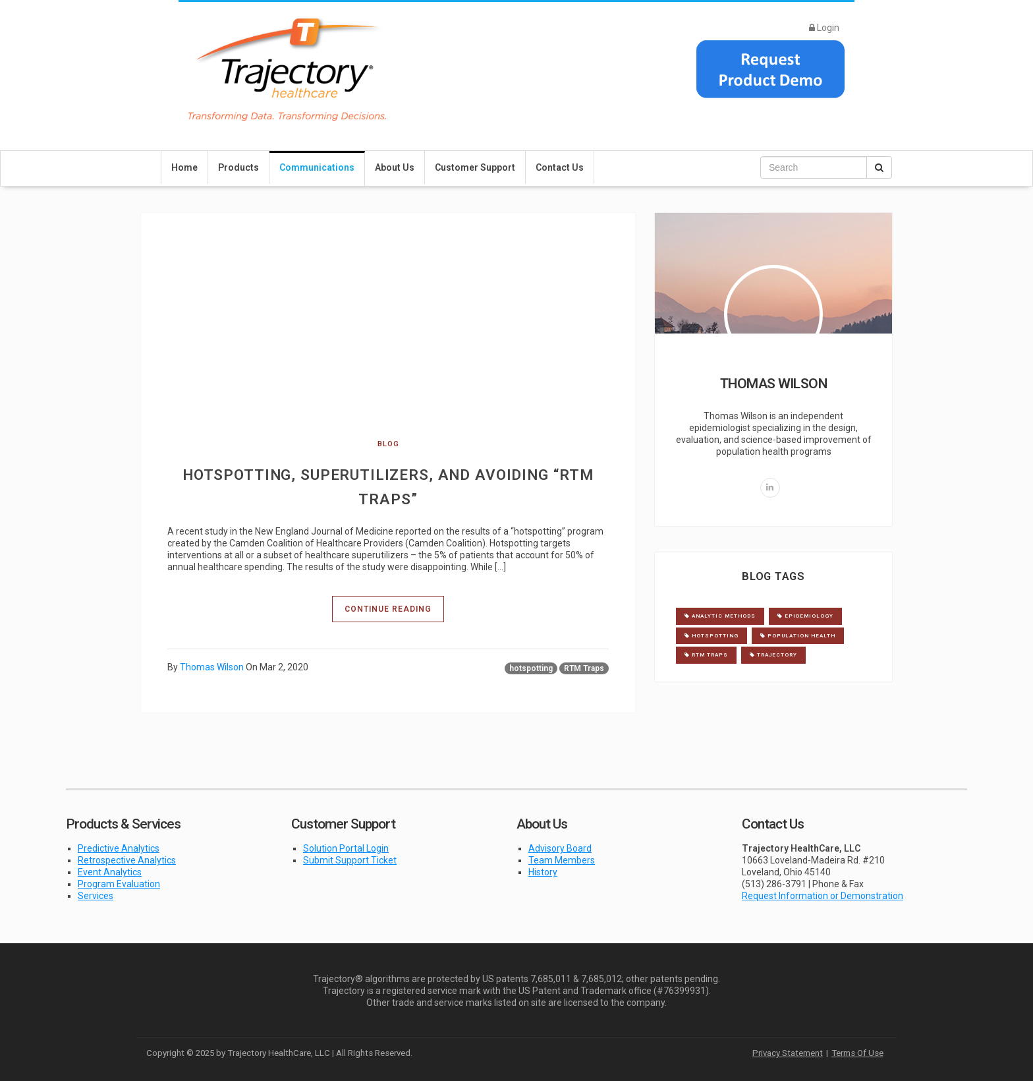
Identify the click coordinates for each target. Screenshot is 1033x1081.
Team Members (561, 860)
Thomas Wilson (212, 667)
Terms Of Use (857, 1053)
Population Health (797, 636)
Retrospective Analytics (127, 860)
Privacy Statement (787, 1053)
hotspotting (531, 668)
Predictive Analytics (118, 848)
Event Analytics (110, 872)
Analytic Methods (720, 616)
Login (824, 27)
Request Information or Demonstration (822, 896)
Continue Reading (388, 609)
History (542, 872)
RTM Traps (584, 668)
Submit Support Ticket (350, 860)
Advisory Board (560, 848)
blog (388, 444)
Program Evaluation (119, 884)
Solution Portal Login (346, 848)
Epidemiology (805, 616)
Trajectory (773, 655)
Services (95, 896)
